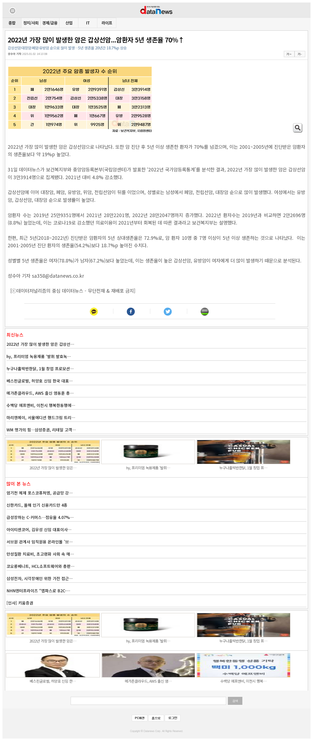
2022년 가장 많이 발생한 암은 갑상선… (40, 344)
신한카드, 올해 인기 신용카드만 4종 (36, 505)
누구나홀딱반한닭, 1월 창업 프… (243, 468)
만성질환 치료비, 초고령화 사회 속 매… (40, 554)
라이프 (107, 23)
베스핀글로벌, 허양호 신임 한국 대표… (39, 381)
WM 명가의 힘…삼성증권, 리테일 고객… (41, 430)
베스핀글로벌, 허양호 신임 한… (53, 681)
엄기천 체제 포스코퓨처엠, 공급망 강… (39, 493)
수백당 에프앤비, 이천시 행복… (243, 681)
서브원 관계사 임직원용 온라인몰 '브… (39, 542)
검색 (235, 701)
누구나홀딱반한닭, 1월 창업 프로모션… (40, 368)
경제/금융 (49, 23)
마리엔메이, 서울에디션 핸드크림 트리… (40, 417)
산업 (68, 23)
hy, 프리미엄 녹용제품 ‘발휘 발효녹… (38, 356)
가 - (300, 54)
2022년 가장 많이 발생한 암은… (52, 468)
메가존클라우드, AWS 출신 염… (148, 681)
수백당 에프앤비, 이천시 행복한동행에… (40, 405)
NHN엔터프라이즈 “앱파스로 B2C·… (38, 591)
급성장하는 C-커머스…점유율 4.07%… (40, 517)
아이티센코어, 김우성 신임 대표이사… (38, 529)
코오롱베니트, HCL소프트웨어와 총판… (40, 566)
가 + (288, 54)
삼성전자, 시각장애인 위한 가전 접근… (39, 578)
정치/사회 (30, 23)
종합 (11, 23)
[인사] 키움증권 (19, 603)
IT (88, 23)
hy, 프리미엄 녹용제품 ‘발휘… (148, 468)
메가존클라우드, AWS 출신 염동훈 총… (40, 393)
